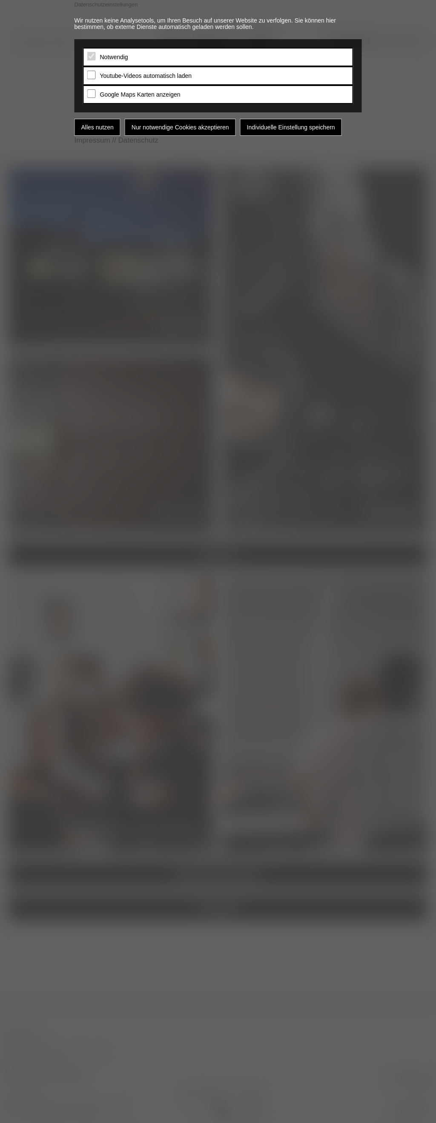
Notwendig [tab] (114, 57)
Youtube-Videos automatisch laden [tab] (146, 75)
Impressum (92, 140)
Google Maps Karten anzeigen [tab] (140, 94)
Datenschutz (138, 140)
